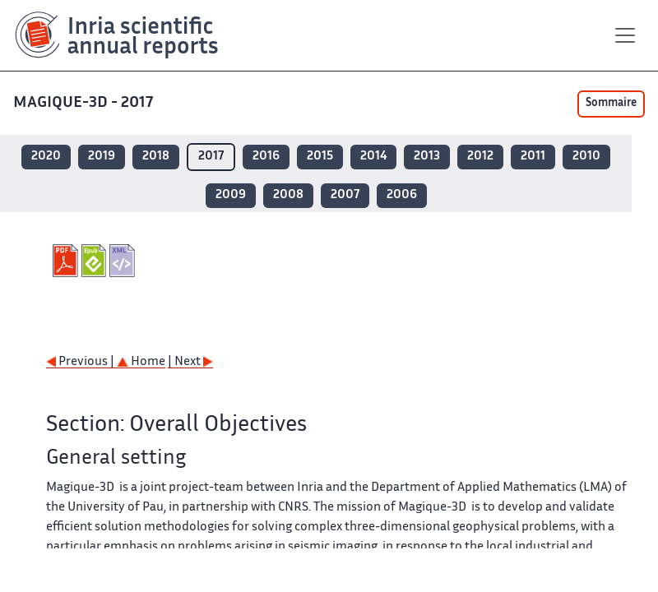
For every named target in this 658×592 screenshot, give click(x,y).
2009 (230, 195)
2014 (373, 156)
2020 (46, 156)
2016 (266, 156)
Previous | (81, 362)
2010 (586, 156)
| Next (190, 362)
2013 (427, 156)
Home (141, 362)
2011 (533, 156)
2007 (345, 195)
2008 (288, 195)
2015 (320, 156)
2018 (155, 156)
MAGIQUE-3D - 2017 (84, 103)
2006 (402, 195)
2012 (480, 156)
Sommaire (611, 104)
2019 (101, 156)
